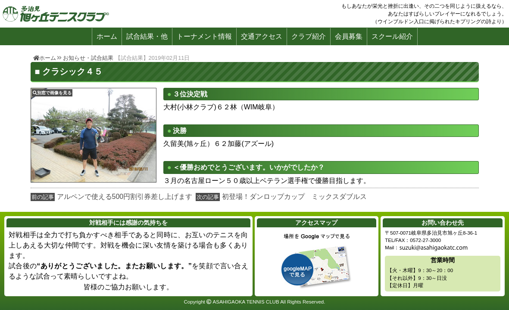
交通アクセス (261, 36)
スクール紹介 (392, 36)
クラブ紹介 (308, 36)
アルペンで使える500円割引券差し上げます (125, 196)
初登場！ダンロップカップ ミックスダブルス (294, 196)
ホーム (107, 36)
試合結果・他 (147, 36)
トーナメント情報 (204, 36)
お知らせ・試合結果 (88, 58)
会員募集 (348, 36)
